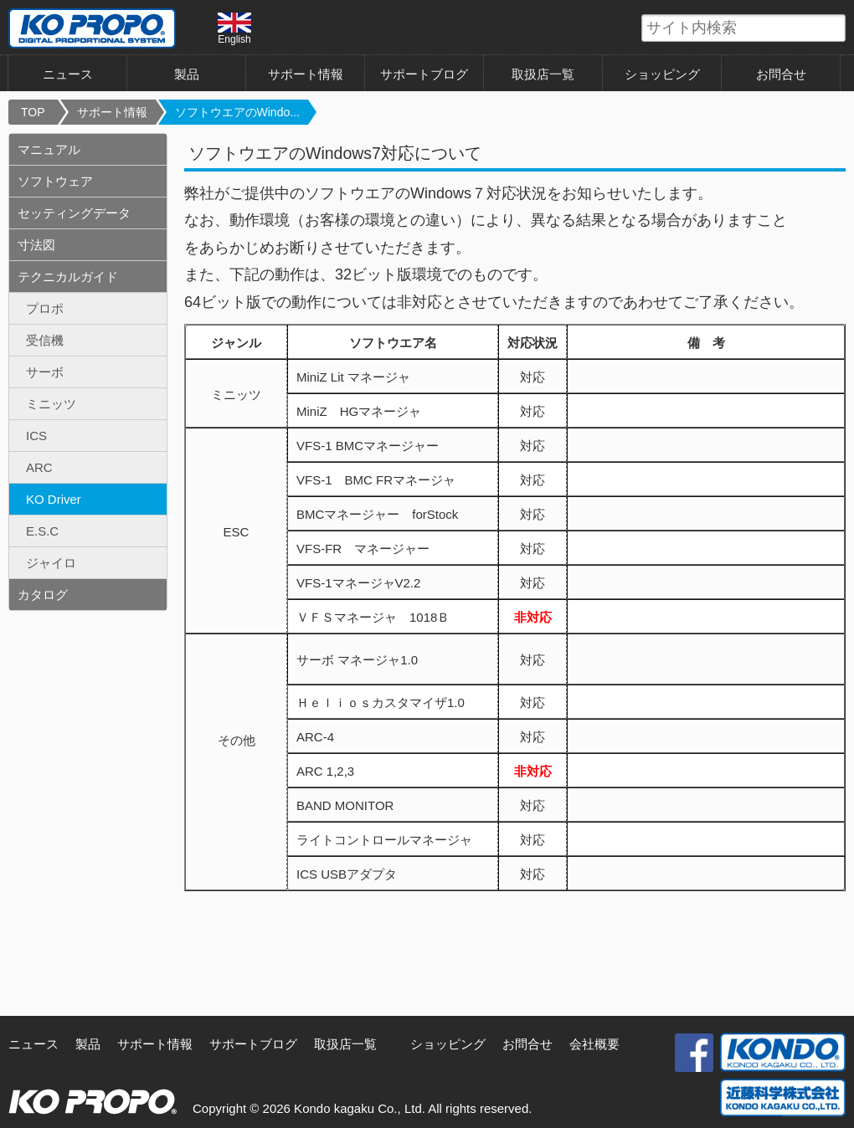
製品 (186, 74)
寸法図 (36, 245)
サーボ (45, 372)
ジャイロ (51, 563)
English (234, 28)
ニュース (68, 74)
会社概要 (594, 1044)
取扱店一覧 (543, 74)
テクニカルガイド (68, 276)
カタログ (43, 594)
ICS (36, 435)
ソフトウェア (55, 181)
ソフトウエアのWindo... (237, 112)
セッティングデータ (74, 213)
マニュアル (49, 149)
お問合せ (781, 74)
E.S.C (42, 531)
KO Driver (53, 499)
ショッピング (662, 74)
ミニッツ (51, 404)
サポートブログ (424, 74)
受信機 (45, 340)
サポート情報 (305, 74)
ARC (39, 467)
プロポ (45, 308)
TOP (33, 112)
